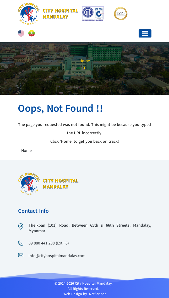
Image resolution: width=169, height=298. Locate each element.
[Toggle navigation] (145, 33)
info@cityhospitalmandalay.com (57, 256)
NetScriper (97, 294)
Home (84, 61)
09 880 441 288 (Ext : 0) (49, 243)
